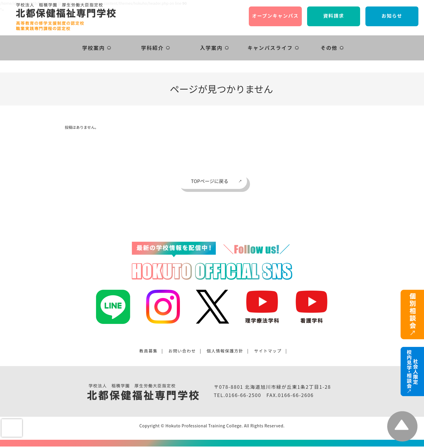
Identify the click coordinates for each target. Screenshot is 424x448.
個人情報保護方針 (225, 351)
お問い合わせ (182, 351)
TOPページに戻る (209, 181)
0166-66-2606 (296, 394)
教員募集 (148, 351)
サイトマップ (268, 351)
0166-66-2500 (243, 394)
